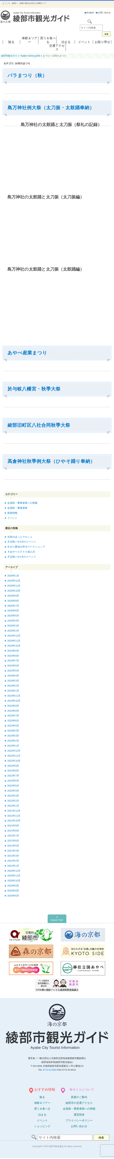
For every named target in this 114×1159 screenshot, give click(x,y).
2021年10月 (14, 820)
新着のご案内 (79, 1097)
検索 (106, 34)
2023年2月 (13, 740)
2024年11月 (14, 640)
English (89, 12)
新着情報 (12, 512)
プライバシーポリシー (79, 1120)
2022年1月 (13, 805)
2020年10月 (14, 880)
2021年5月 (13, 845)
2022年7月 (13, 775)
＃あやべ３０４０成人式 (21, 551)
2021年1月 (13, 865)
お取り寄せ (102, 42)
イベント (84, 42)
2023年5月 (13, 725)
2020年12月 (14, 870)
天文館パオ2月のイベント (21, 541)
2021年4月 (13, 850)
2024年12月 (14, 635)
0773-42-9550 (50, 1070)
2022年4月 (13, 790)
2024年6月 (13, 665)
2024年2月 (13, 685)
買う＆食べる (42, 1108)
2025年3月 (13, 625)
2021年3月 (13, 855)
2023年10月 (14, 700)
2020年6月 (13, 895)
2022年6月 (13, 780)
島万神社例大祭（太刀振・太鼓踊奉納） (51, 107)
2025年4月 (13, 620)
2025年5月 (13, 615)
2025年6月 (13, 610)
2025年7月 (13, 605)
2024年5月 (13, 670)
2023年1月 (13, 745)
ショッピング (42, 1126)
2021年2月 (13, 860)
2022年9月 (13, 765)
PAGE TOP (57, 919)
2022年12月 (14, 750)
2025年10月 (14, 590)
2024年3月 (13, 680)
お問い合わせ (103, 12)
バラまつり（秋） (27, 75)
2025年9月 (13, 595)
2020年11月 (14, 875)
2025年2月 (13, 630)
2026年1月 (13, 575)
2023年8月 (13, 710)
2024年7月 (13, 660)
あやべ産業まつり (27, 352)
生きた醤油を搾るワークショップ (26, 546)
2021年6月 (13, 840)
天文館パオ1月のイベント (21, 556)
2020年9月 (13, 885)
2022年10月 (14, 760)
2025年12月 (14, 580)
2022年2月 (13, 800)
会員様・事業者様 (17, 507)
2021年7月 (13, 835)
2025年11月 (14, 585)
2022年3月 (13, 795)
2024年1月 (13, 690)
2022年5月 (13, 785)
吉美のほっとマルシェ (19, 536)
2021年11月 (14, 815)
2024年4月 (13, 675)
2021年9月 (13, 825)
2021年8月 (13, 830)
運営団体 (79, 1114)
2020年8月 (13, 890)
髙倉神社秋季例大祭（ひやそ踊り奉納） (51, 461)
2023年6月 (13, 720)
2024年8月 (13, 655)
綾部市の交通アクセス (79, 1102)
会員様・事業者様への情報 (22, 502)
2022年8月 (13, 770)
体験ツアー (42, 1102)
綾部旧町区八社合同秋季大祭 (39, 425)
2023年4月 (13, 730)
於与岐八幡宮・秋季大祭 (34, 388)
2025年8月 (13, 600)
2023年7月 (13, 715)
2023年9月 (13, 705)
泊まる (66, 42)
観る (11, 42)
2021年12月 (14, 810)
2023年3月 (13, 735)
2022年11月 (14, 755)
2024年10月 (14, 645)
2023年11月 (14, 695)
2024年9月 (13, 650)
